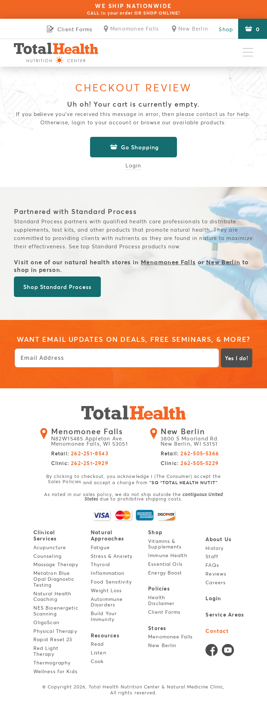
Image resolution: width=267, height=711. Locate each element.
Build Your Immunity (104, 616)
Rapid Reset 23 (52, 639)
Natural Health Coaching (52, 596)
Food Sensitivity (111, 582)
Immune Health (167, 555)
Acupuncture (49, 547)
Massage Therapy (56, 564)
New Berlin (223, 262)
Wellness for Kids (55, 671)
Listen (98, 652)
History (215, 548)
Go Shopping (133, 147)
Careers (216, 582)
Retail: (79, 454)
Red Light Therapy (45, 651)
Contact (217, 630)
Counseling (47, 556)
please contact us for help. (213, 113)
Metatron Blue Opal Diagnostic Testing (54, 579)
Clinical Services (45, 535)
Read (97, 643)
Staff (212, 556)
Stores (157, 627)
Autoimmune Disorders (107, 601)
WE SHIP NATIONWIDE (133, 9)
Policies (159, 588)
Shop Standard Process (57, 286)
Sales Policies (64, 481)
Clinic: (79, 463)
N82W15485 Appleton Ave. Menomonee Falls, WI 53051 (93, 437)
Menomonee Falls (168, 262)
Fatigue (100, 547)
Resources (105, 634)
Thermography (52, 662)
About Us (219, 539)
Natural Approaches (107, 535)
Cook (97, 661)
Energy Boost (165, 573)
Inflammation (107, 573)
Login (133, 165)
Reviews (216, 574)
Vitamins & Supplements (164, 543)
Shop (226, 29)
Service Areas (225, 614)
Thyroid (100, 564)
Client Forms (164, 611)
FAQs (212, 565)
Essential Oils (165, 564)
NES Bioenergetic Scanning (55, 611)
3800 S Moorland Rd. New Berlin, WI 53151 (193, 437)
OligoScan (46, 622)
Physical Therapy (55, 631)
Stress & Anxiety (111, 556)
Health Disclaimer (161, 600)
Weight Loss (106, 590)
